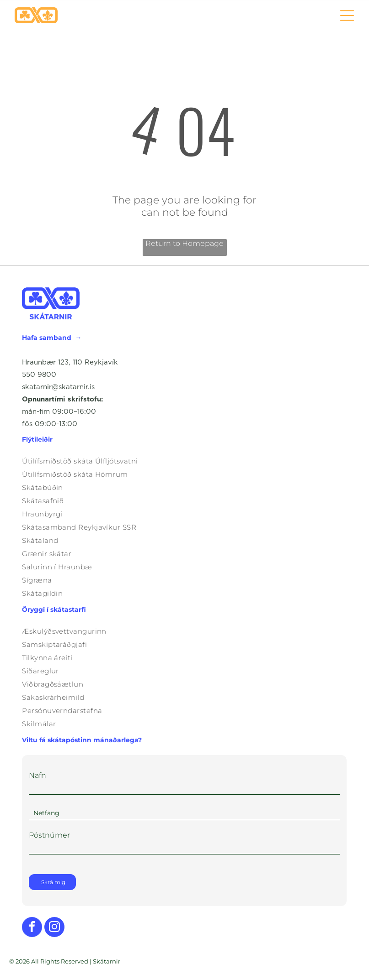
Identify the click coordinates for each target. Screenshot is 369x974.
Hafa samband (46, 337)
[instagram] (54, 928)
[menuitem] (184, 461)
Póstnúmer (49, 835)
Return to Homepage (184, 243)
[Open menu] (347, 15)
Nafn (37, 775)
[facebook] (32, 928)
